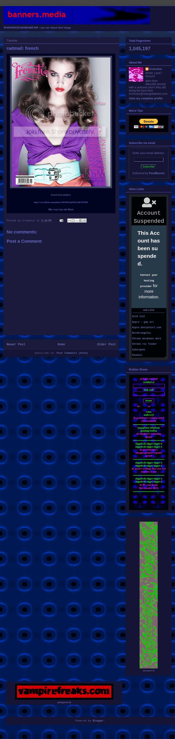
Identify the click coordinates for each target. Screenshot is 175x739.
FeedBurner (157, 173)
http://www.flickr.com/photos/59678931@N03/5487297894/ (61, 202)
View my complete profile (146, 98)
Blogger (98, 720)
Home (61, 344)
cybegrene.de (64, 702)
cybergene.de (149, 671)
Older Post (106, 344)
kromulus (155, 69)
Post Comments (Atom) (72, 353)
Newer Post (16, 344)
